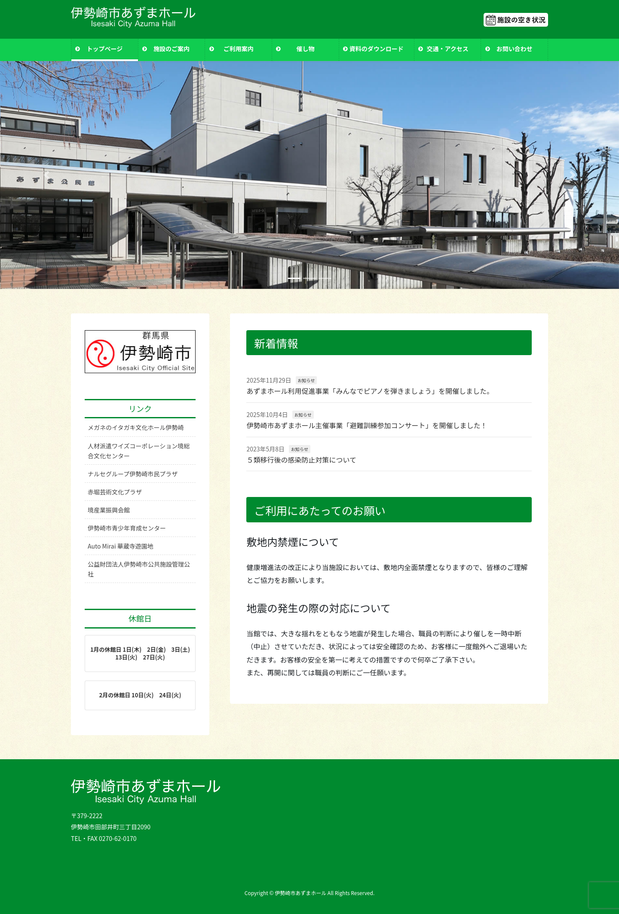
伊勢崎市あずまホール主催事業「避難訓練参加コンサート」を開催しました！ (366, 425)
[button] (46, 175)
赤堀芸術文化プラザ (115, 492)
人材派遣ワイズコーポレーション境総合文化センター (139, 451)
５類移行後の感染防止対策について (301, 459)
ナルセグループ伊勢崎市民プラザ (133, 473)
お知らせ (306, 380)
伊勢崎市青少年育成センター (127, 528)
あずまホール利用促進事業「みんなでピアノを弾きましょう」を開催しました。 (369, 391)
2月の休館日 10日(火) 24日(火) (140, 695)
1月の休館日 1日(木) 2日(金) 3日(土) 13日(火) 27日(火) (143, 653)
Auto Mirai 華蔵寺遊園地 (120, 546)
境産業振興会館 (109, 510)
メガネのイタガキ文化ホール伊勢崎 (136, 427)
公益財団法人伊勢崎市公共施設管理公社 (139, 569)
